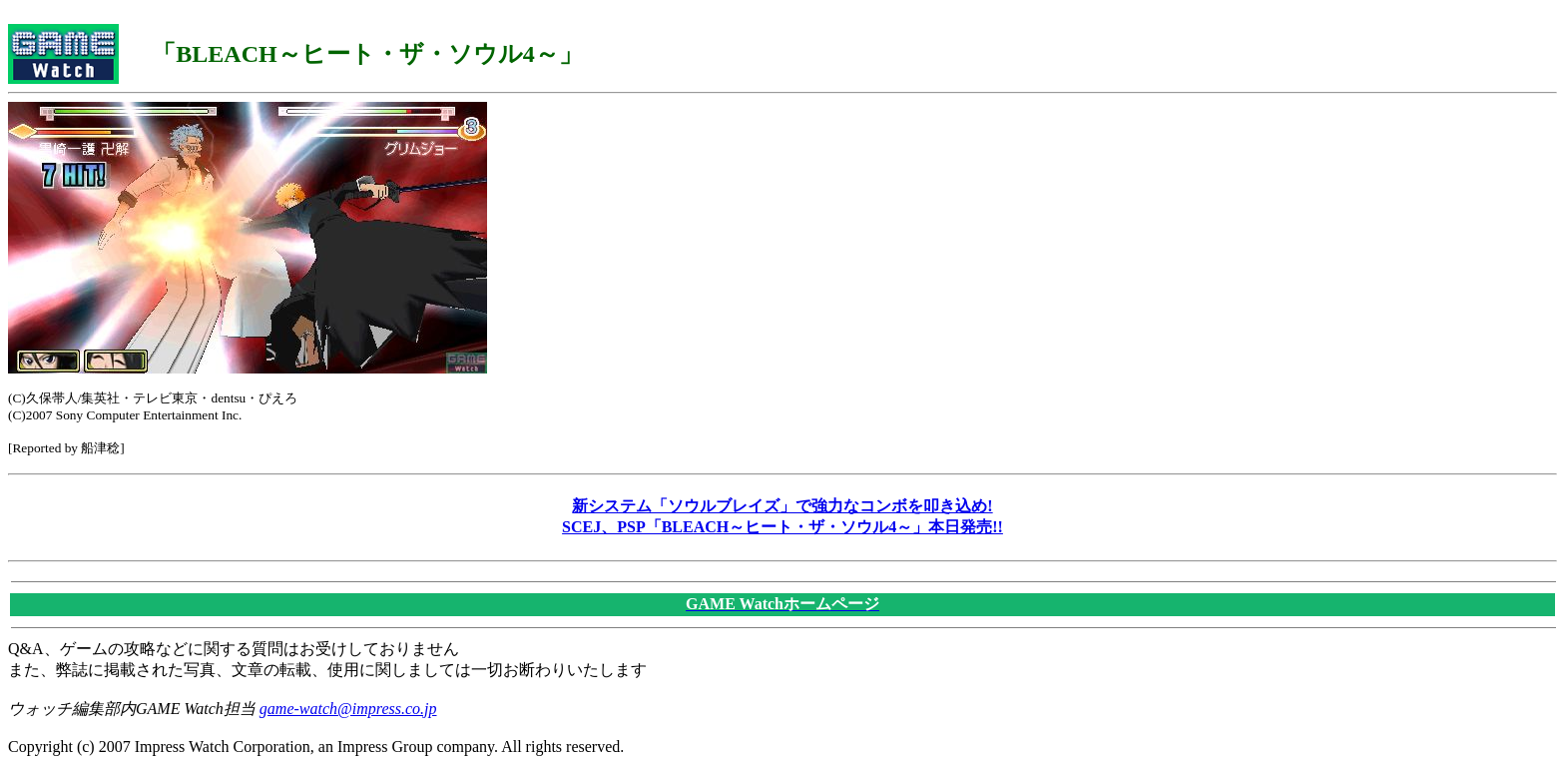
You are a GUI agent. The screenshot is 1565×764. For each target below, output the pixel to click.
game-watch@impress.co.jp (348, 708)
